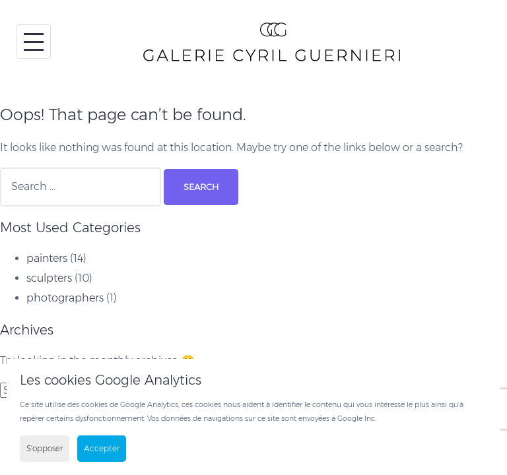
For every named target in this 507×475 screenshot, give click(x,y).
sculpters (49, 278)
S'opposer (44, 448)
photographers (65, 298)
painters (46, 258)
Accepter (101, 448)
